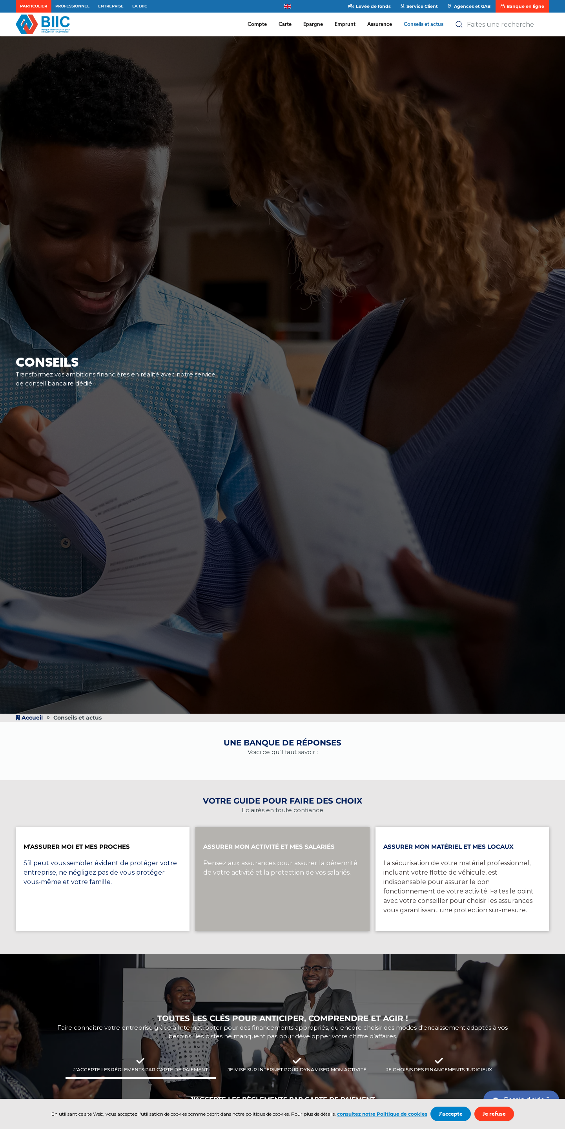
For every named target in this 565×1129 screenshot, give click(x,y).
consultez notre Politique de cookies (382, 1114)
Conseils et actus (423, 24)
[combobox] (502, 24)
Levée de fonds (369, 6)
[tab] (141, 1066)
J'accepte (451, 1114)
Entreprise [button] (111, 6)
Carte (285, 24)
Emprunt (345, 24)
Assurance (379, 24)
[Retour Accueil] (44, 24)
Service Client (419, 6)
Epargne (313, 24)
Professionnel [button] (72, 6)
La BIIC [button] (139, 6)
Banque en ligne (522, 6)
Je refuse (494, 1114)
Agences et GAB (469, 6)
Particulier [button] (33, 6)
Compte (257, 24)
